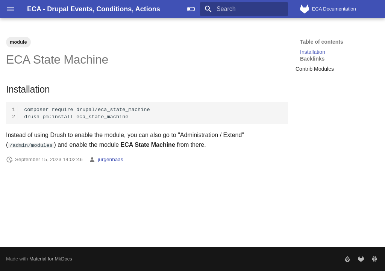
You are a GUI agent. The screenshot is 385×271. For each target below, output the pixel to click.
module (18, 42)
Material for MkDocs (50, 259)
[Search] (244, 9)
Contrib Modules (315, 69)
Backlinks (312, 59)
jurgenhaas (110, 159)
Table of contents (321, 42)
